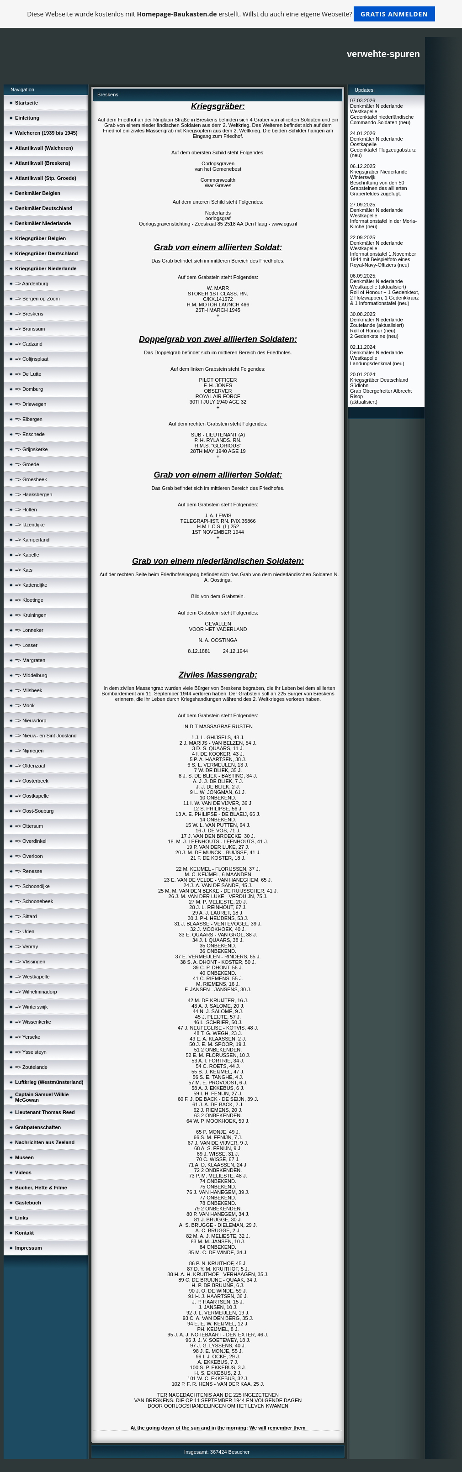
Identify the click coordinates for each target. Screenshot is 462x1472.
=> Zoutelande (31, 1067)
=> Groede (27, 464)
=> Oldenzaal (30, 765)
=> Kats (23, 570)
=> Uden (24, 931)
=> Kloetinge (29, 600)
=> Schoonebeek (34, 901)
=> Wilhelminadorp (36, 991)
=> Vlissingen (30, 961)
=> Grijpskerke (31, 449)
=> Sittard (26, 916)
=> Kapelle (27, 554)
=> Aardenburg (31, 283)
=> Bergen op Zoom (37, 298)
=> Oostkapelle (32, 796)
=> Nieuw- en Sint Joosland (46, 735)
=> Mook (25, 705)
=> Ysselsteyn (31, 1052)
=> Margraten (30, 660)
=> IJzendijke (30, 524)
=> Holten (26, 509)
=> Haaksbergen (33, 494)
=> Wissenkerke (33, 1022)
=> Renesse (28, 871)
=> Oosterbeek (31, 780)
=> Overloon (29, 856)
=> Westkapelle (32, 976)
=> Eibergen (28, 419)
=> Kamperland (32, 539)
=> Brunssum (30, 328)
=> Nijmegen (29, 750)
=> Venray (26, 946)
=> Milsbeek (28, 690)
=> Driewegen (31, 404)
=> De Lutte (28, 374)
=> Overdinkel (30, 841)
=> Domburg (29, 389)
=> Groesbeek (31, 479)
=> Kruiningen (31, 615)
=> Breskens (29, 313)
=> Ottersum (29, 826)
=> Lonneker (29, 630)
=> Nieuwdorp (31, 720)
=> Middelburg (31, 675)
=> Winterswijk (31, 1006)
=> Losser (26, 645)
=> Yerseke (27, 1037)
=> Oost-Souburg (34, 811)
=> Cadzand (28, 344)
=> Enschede (30, 434)
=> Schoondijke (32, 886)
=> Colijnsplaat (31, 359)
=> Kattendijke (31, 585)
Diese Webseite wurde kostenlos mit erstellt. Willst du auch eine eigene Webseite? (231, 13)
